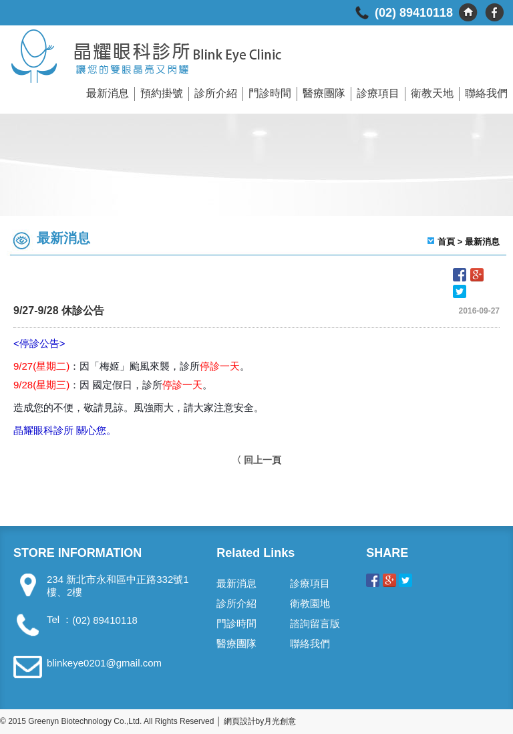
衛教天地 (432, 93)
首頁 (446, 242)
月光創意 (280, 721)
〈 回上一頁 (256, 460)
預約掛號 (161, 93)
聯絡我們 (486, 93)
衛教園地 (310, 603)
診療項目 (378, 93)
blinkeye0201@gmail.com (104, 662)
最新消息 (107, 93)
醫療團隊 (324, 93)
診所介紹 (215, 93)
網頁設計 (240, 721)
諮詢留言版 (315, 623)
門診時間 (269, 93)
